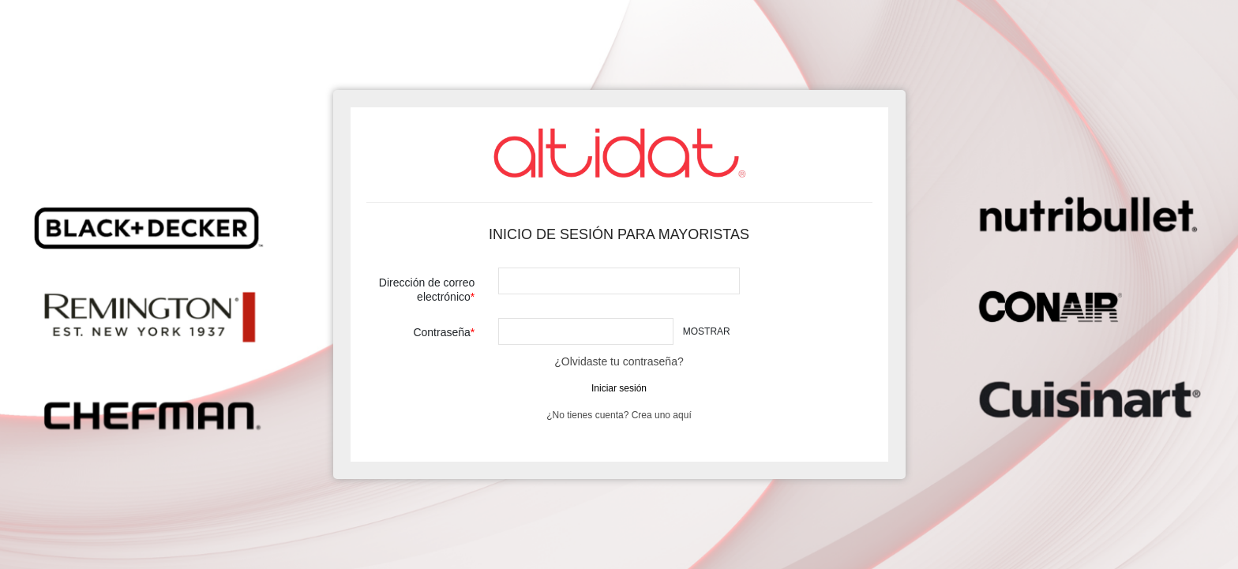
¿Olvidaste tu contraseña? (618, 361)
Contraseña (441, 332)
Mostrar (706, 331)
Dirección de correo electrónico (427, 289)
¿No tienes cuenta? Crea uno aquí (618, 415)
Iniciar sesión (619, 388)
